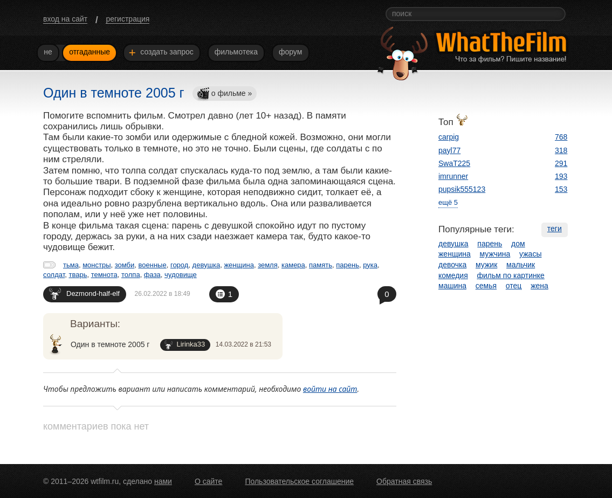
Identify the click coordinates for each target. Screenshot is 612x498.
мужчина (495, 254)
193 (561, 176)
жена (539, 285)
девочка (452, 264)
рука (370, 265)
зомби (125, 265)
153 (561, 189)
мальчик (520, 264)
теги (554, 228)
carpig (448, 137)
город (179, 265)
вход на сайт (65, 19)
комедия (453, 275)
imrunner (453, 176)
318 (561, 150)
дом (518, 243)
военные (153, 265)
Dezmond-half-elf (84, 293)
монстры (96, 265)
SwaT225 (454, 163)
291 (561, 163)
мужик (486, 264)
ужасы (530, 254)
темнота (104, 275)
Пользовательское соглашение (299, 481)
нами (163, 481)
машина (452, 285)
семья (486, 285)
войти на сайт (330, 389)
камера (293, 265)
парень (347, 265)
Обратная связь (404, 481)
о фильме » (224, 94)
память (320, 265)
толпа (130, 275)
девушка (206, 265)
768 (561, 137)
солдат (54, 275)
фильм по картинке (511, 275)
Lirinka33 (184, 344)
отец (514, 285)
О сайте (208, 481)
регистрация (127, 19)
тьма (71, 265)
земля (268, 265)
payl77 (449, 150)
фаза (152, 275)
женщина (238, 265)
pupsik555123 (461, 189)
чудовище (180, 275)
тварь (77, 275)
